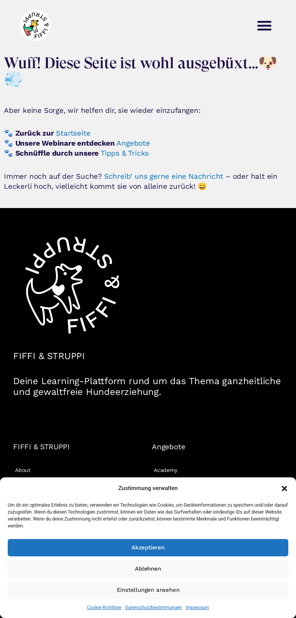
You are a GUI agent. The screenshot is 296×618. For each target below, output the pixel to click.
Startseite (73, 133)
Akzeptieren (148, 547)
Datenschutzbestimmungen (153, 607)
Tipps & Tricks (125, 153)
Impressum (197, 607)
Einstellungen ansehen (148, 589)
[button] (284, 488)
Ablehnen (148, 568)
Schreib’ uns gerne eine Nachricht (163, 176)
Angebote (133, 143)
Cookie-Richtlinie (104, 607)
